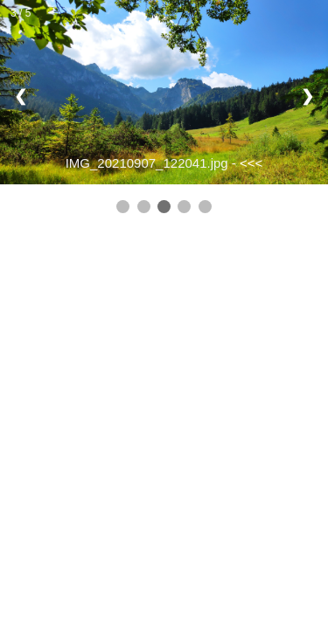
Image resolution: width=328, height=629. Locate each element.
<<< (251, 163)
